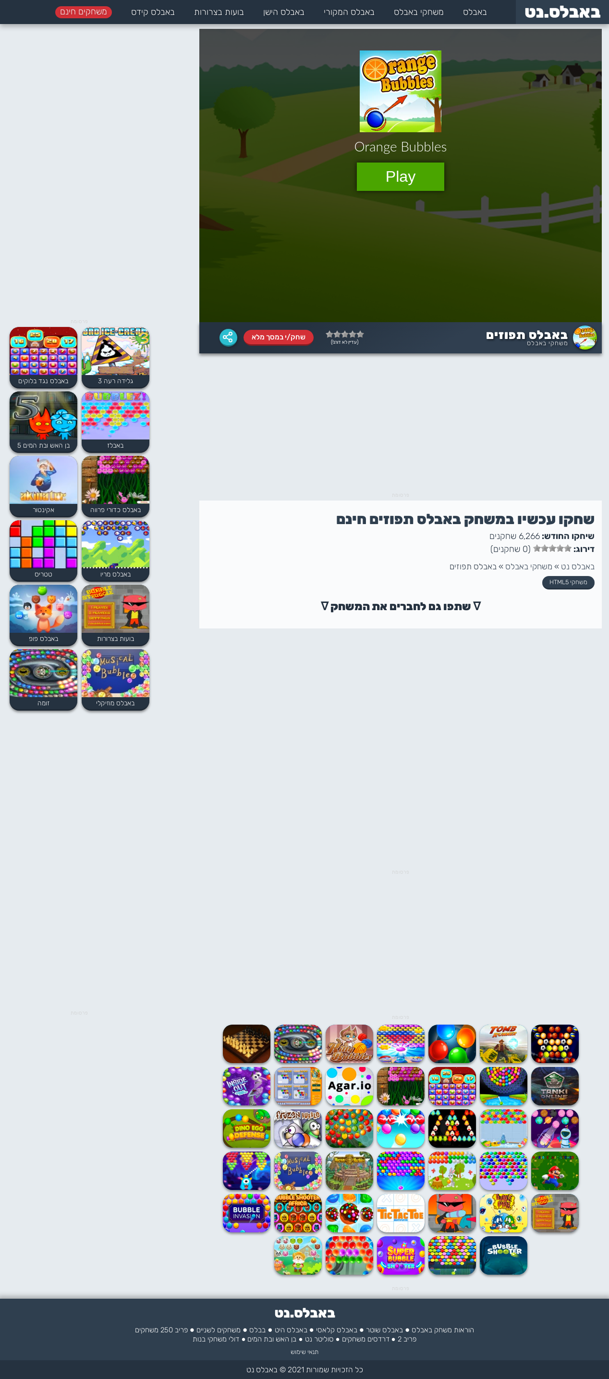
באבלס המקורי (349, 12)
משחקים (353, 1339)
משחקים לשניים (218, 1330)
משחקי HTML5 (568, 582)
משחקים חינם (83, 11)
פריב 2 (407, 1339)
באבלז (115, 445)
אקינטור (43, 510)
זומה (43, 703)
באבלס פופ (43, 639)
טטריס (43, 574)
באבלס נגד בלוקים (43, 381)
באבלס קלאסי (336, 1330)
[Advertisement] (400, 425)
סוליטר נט (319, 1339)
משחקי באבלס (419, 12)
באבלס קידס (153, 12)
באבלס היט (291, 1330)
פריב (181, 1330)
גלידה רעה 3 (115, 381)
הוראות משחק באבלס (443, 1330)
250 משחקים (154, 1330)
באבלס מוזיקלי (115, 703)
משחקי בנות (210, 1339)
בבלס (257, 1330)
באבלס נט (578, 566)
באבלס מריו (115, 574)
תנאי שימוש (304, 1351)
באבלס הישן (283, 12)
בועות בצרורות (219, 12)
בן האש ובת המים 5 (43, 445)
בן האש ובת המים (271, 1339)
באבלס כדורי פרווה (115, 510)
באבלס (475, 12)
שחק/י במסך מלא (278, 337)
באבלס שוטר (384, 1330)
